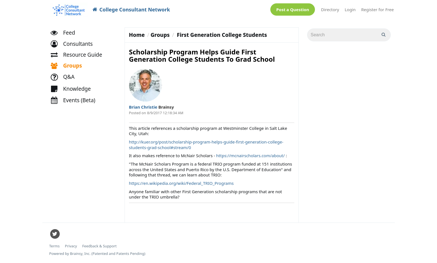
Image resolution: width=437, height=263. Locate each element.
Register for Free (377, 9)
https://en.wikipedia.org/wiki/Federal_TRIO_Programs (181, 183)
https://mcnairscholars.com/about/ (250, 155)
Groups (159, 35)
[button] (74, 46)
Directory (330, 9)
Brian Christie (144, 107)
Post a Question (292, 9)
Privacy (71, 246)
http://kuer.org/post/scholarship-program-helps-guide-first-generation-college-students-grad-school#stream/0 (206, 144)
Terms (54, 246)
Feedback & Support (99, 246)
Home (137, 35)
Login (350, 9)
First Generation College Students (222, 35)
